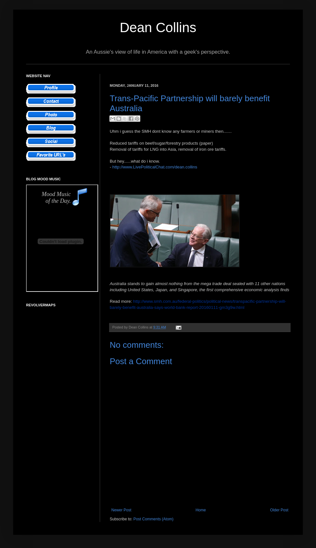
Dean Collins (158, 27)
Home (201, 510)
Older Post (279, 510)
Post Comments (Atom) (153, 519)
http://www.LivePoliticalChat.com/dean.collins (154, 167)
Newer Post (121, 510)
